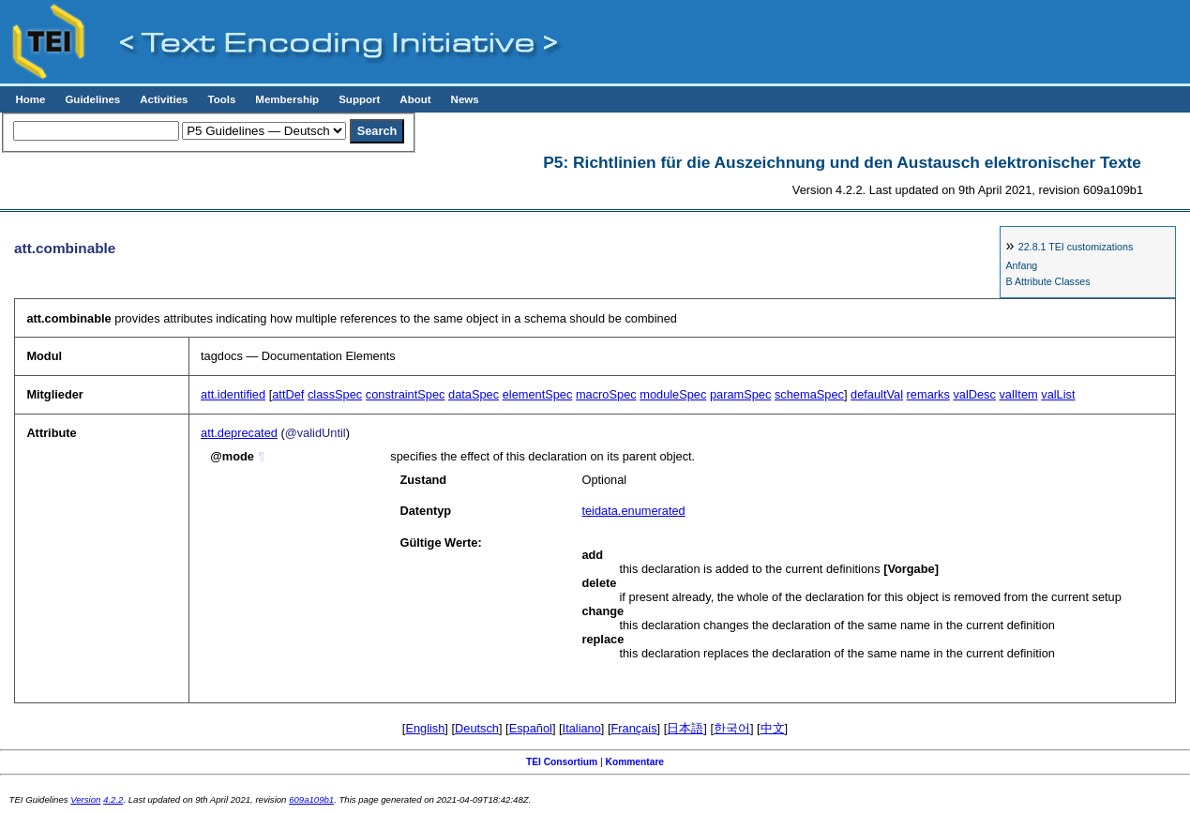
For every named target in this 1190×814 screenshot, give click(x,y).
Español (530, 728)
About (414, 99)
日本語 (685, 728)
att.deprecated (239, 433)
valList (1058, 394)
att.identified (233, 394)
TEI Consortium (561, 762)
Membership (287, 99)
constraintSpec (405, 394)
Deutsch (477, 728)
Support (359, 99)
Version (85, 799)
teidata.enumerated (633, 511)
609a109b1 (311, 799)
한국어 (732, 728)
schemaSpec (809, 394)
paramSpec (740, 394)
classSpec (335, 394)
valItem (1018, 394)
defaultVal (877, 394)
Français (634, 728)
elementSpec (538, 394)
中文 (773, 728)
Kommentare (635, 762)
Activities (164, 99)
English (424, 728)
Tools (221, 99)
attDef (288, 394)
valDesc (974, 394)
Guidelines (92, 99)
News (465, 99)
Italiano (582, 728)
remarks (928, 394)
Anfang (1021, 265)
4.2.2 (113, 799)
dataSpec (473, 394)
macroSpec (606, 394)
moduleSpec (673, 394)
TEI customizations (1075, 246)
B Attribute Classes (1047, 281)
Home (30, 99)
